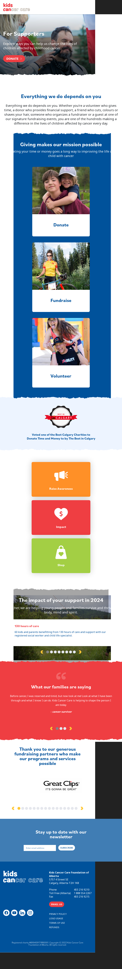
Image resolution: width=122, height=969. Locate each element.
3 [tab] (55, 685)
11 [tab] (70, 836)
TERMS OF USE (70, 943)
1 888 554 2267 (96, 918)
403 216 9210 (95, 914)
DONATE (12, 59)
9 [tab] (62, 836)
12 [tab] (74, 836)
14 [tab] (82, 836)
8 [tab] (74, 685)
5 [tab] (62, 685)
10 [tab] (66, 836)
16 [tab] (89, 836)
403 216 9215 (95, 921)
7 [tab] (70, 685)
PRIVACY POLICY (71, 938)
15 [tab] (85, 836)
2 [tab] (51, 685)
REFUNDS (96, 943)
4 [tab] (59, 685)
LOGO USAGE (98, 938)
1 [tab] (47, 685)
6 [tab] (66, 685)
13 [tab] (78, 836)
